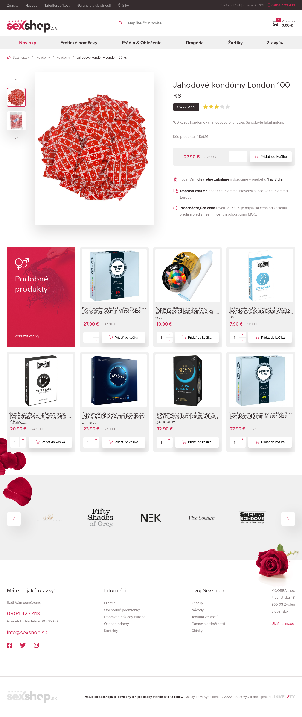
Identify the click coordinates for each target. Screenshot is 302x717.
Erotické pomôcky (78, 42)
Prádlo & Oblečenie (142, 42)
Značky (12, 5)
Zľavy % (275, 42)
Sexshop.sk (18, 57)
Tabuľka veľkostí (57, 5)
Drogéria (195, 42)
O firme (110, 602)
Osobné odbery (116, 623)
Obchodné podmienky (122, 609)
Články (123, 5)
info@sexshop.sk (27, 632)
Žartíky (235, 42)
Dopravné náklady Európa (124, 616)
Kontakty (111, 630)
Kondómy (43, 57)
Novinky (27, 42)
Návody (31, 5)
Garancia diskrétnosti (94, 5)
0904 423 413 (281, 5)
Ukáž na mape (282, 623)
